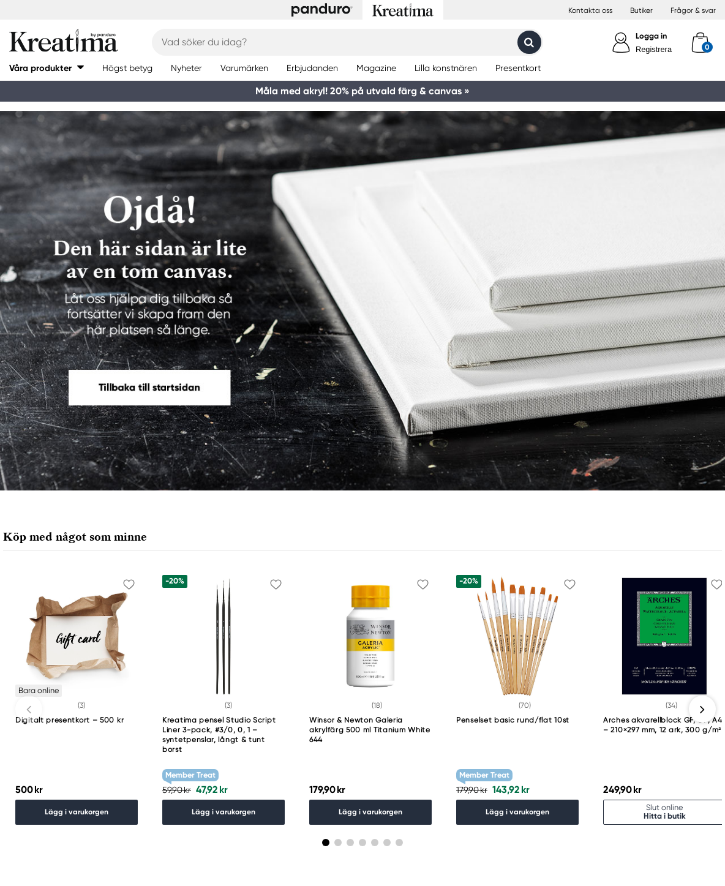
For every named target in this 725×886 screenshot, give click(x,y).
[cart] (700, 42)
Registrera (654, 49)
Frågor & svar (693, 10)
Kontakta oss (590, 10)
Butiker (641, 10)
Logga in (651, 35)
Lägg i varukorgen (76, 811)
